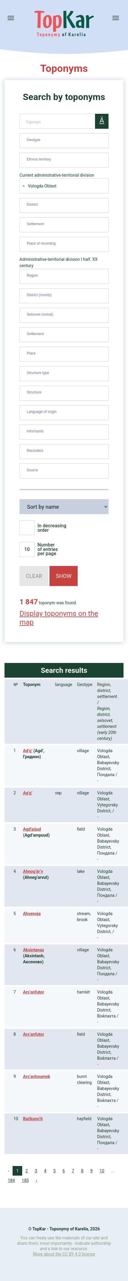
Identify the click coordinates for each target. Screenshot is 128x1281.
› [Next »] (36, 1180)
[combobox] (64, 140)
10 (102, 1170)
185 (25, 1180)
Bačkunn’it (33, 1118)
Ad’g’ (27, 750)
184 (11, 1180)
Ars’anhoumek (36, 1076)
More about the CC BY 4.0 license (64, 1254)
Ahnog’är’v (33, 871)
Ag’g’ (27, 793)
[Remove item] (23, 186)
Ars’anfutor (33, 992)
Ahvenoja (32, 913)
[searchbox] (64, 139)
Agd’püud (32, 829)
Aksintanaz (33, 949)
